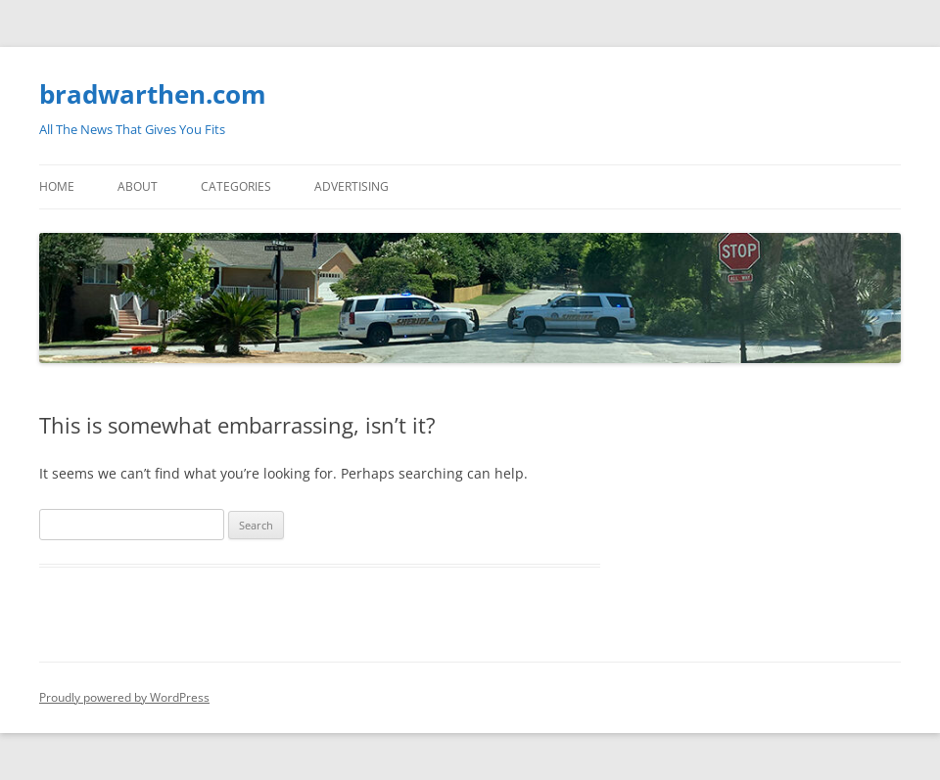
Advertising (351, 186)
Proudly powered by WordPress (124, 697)
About (138, 186)
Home (56, 186)
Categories (236, 186)
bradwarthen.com (152, 94)
